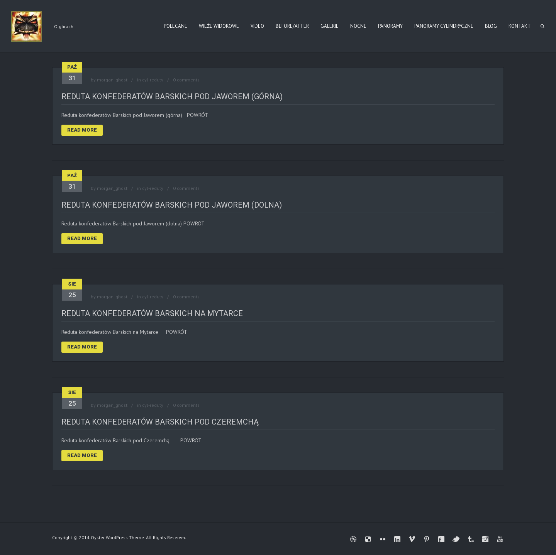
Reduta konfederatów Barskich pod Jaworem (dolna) (171, 205)
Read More (82, 130)
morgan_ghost (112, 80)
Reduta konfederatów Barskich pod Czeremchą (160, 421)
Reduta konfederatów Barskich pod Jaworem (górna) (172, 96)
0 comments (186, 80)
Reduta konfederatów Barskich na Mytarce (152, 313)
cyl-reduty (152, 80)
